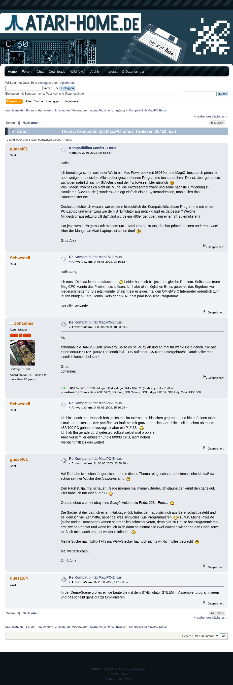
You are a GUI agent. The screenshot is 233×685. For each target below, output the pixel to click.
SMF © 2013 (115, 669)
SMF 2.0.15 (98, 669)
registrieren (66, 83)
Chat (40, 71)
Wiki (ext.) (77, 71)
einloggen (44, 83)
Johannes (24, 323)
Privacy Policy (118, 673)
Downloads (57, 71)
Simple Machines (135, 669)
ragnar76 (96, 110)
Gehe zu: (187, 635)
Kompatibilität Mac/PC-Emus (92, 148)
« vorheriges (202, 116)
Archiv (94, 71)
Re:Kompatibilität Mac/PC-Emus (95, 257)
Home (12, 71)
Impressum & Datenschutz (124, 71)
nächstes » (219, 116)
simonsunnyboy (114, 110)
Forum (27, 71)
